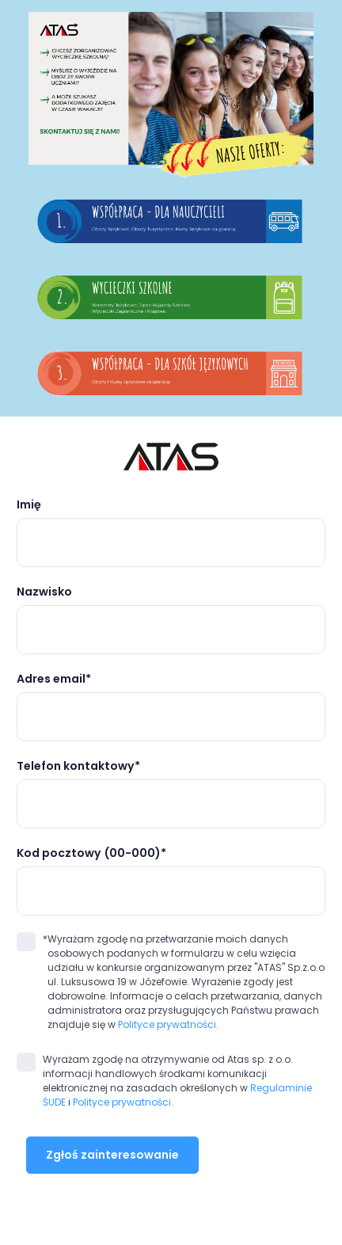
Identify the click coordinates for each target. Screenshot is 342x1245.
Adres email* (54, 679)
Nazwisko (44, 592)
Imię (29, 504)
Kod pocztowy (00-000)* (91, 853)
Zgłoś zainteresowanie (112, 1155)
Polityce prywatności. (168, 1024)
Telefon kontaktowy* (78, 766)
